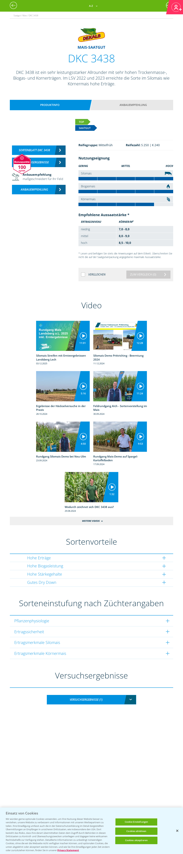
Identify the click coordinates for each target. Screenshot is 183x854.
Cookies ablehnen (136, 831)
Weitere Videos (91, 520)
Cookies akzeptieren (136, 840)
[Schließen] (177, 831)
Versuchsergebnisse (34, 162)
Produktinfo (50, 105)
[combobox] (91, 699)
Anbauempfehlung (133, 105)
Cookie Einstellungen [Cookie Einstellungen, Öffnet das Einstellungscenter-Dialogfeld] (136, 821)
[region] (91, 830)
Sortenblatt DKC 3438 (34, 150)
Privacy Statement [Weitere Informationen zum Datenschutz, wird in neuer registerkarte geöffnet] (68, 850)
